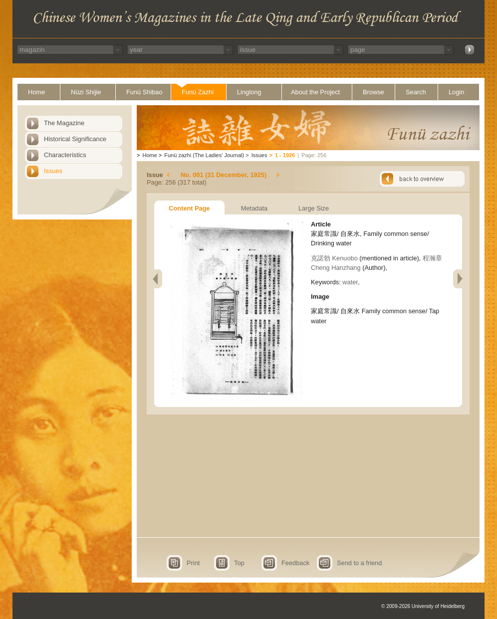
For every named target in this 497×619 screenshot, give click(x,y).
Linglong (249, 92)
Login (456, 92)
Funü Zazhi (198, 92)
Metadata (254, 208)
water (350, 282)
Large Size (313, 208)
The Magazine (64, 123)
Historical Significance (75, 139)
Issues (53, 171)
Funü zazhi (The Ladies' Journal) (204, 155)
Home (36, 92)
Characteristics (65, 155)
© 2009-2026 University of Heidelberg (423, 606)
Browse (373, 92)
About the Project (315, 92)
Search (416, 92)
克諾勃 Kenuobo (334, 258)
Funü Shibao (144, 92)
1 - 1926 (285, 155)
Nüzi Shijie (86, 92)
